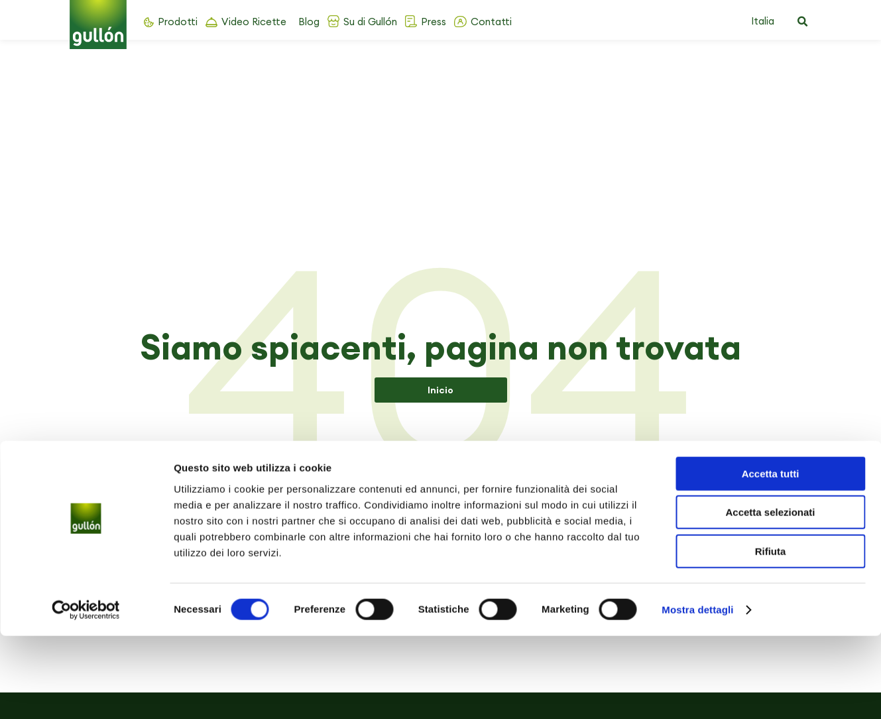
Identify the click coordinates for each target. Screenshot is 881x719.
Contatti (491, 21)
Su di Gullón (370, 21)
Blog (309, 21)
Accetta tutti (770, 556)
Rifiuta (770, 634)
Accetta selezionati (770, 596)
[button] (802, 22)
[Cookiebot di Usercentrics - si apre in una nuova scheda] (86, 693)
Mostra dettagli (697, 692)
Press (433, 21)
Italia (762, 21)
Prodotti (178, 21)
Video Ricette (253, 21)
